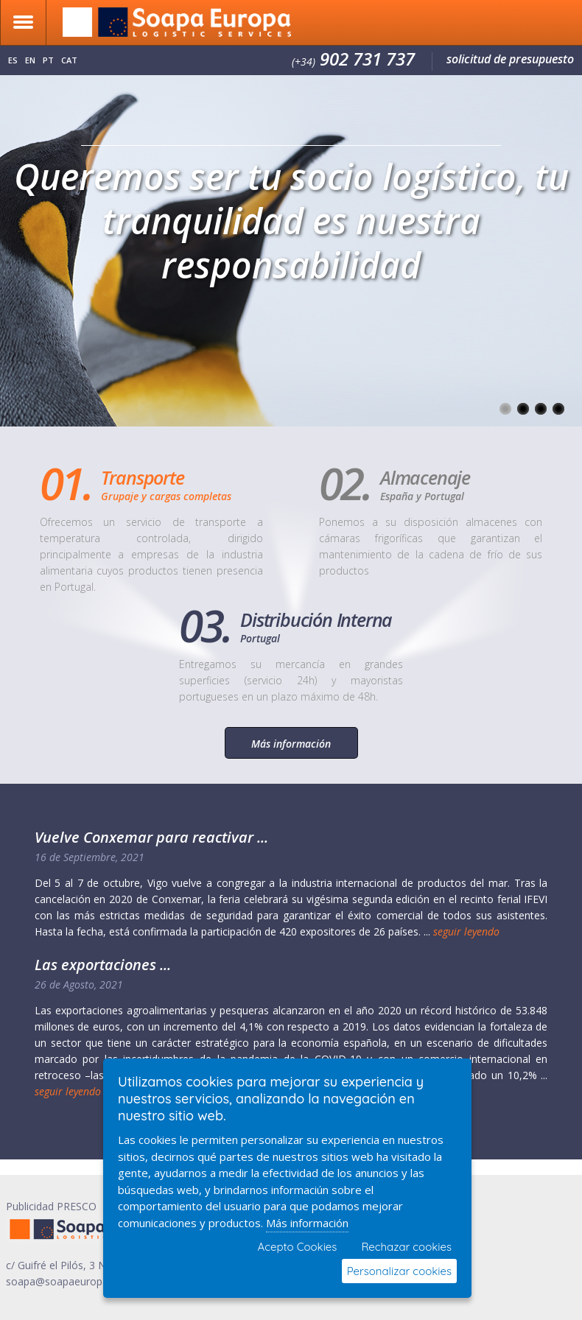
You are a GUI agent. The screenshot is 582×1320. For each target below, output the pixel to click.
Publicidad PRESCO (51, 1206)
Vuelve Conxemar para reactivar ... (151, 837)
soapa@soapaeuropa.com (69, 1281)
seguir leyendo (466, 931)
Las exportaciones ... (103, 965)
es (13, 60)
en (30, 60)
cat (69, 60)
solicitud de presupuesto (510, 59)
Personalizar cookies (399, 1271)
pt (48, 60)
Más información (291, 744)
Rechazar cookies (406, 1247)
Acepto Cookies (297, 1247)
